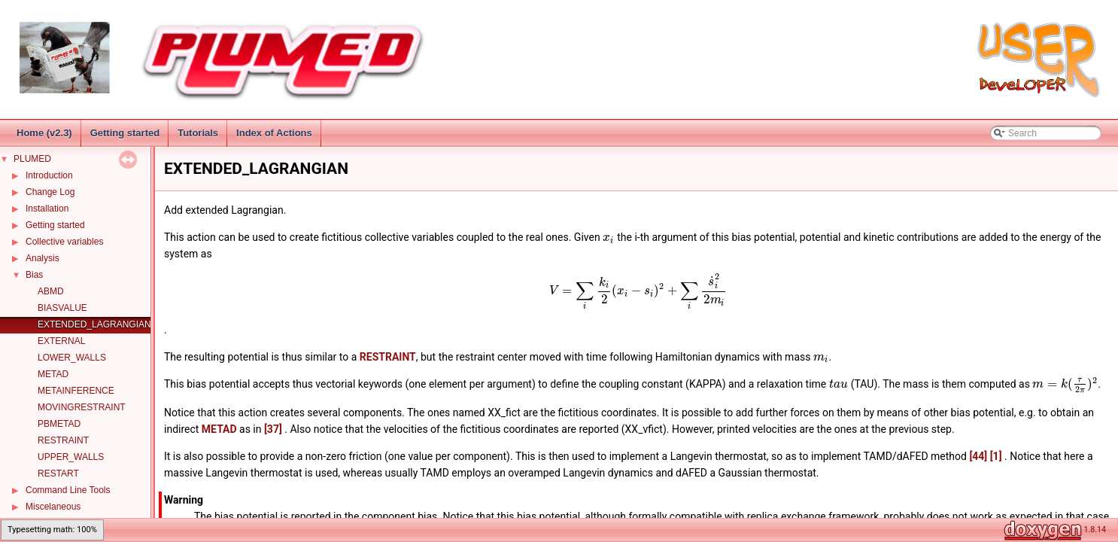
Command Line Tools (68, 490)
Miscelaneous (53, 506)
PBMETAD (59, 424)
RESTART (58, 473)
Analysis (42, 258)
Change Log (50, 192)
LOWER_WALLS (72, 357)
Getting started (124, 133)
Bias (34, 274)
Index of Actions (274, 133)
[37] (273, 429)
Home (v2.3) (44, 133)
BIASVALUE (62, 308)
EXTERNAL (61, 341)
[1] (996, 456)
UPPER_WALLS (71, 457)
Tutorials (198, 133)
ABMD (51, 291)
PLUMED (32, 159)
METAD (53, 374)
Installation (47, 208)
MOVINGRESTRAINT (82, 407)
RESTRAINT (63, 440)
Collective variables (64, 241)
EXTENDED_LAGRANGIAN (94, 324)
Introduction (49, 175)
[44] (978, 456)
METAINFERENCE (76, 390)
